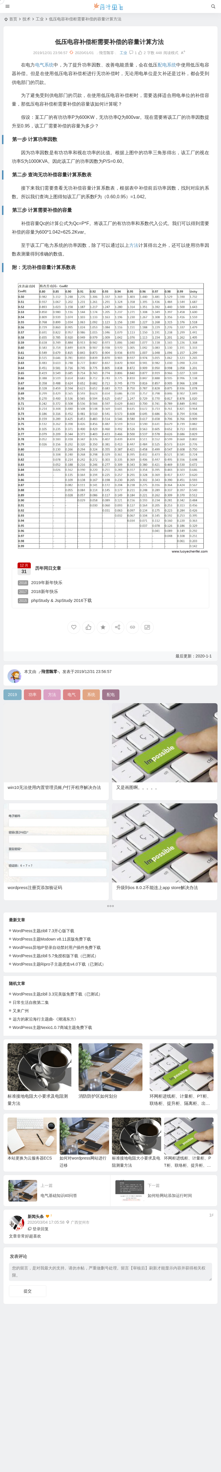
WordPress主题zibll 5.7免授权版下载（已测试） (55, 956)
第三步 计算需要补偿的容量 (31, 1411)
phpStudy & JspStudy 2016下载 (55, 600)
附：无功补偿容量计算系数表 (32, 1421)
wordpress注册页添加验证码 (35, 887)
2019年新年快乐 (40, 583)
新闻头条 (36, 1216)
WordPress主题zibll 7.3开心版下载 (43, 930)
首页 (13, 19)
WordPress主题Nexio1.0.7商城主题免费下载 (52, 1027)
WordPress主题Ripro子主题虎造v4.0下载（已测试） (59, 964)
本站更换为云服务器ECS (29, 1158)
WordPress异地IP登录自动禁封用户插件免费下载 (57, 947)
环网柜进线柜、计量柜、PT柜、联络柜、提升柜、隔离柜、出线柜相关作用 (180, 1103)
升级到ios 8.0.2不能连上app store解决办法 (157, 887)
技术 (26, 19)
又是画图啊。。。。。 (137, 787)
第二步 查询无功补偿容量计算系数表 (37, 1402)
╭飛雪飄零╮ (49, 671)
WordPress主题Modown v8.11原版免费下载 (52, 939)
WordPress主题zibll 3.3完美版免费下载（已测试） (57, 994)
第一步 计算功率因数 (25, 1393)
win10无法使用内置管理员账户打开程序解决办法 (54, 787)
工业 (40, 19)
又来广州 (21, 1010)
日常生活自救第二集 (31, 1002)
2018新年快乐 (38, 591)
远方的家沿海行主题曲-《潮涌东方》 (46, 1019)
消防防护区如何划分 (98, 1096)
